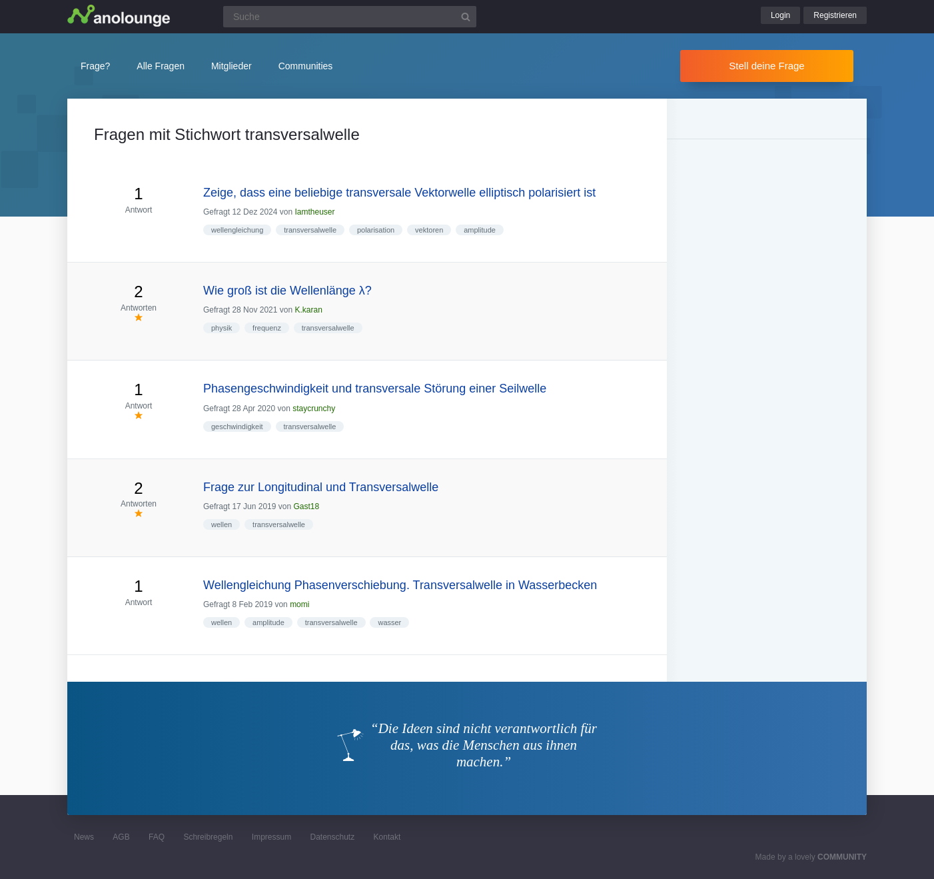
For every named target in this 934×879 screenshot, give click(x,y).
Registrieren (835, 15)
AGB (121, 837)
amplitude (480, 230)
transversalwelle (310, 230)
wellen (221, 524)
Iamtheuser (314, 212)
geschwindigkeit (237, 427)
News (84, 837)
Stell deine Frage (766, 65)
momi (299, 604)
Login (780, 15)
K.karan (308, 310)
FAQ (157, 837)
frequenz (266, 328)
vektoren (429, 230)
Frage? (95, 66)
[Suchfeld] (349, 16)
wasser (389, 622)
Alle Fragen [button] (161, 66)
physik (221, 328)
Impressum (271, 837)
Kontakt (387, 837)
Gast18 (306, 506)
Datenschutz (332, 837)
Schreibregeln (208, 837)
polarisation (375, 230)
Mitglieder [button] (231, 66)
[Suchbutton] (465, 16)
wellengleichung (237, 230)
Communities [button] (305, 66)
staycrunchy (313, 408)
